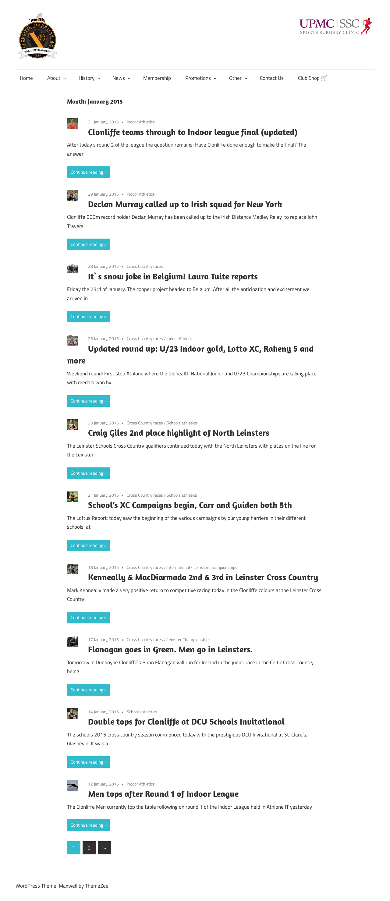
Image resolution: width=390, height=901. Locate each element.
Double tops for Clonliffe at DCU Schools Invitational (186, 721)
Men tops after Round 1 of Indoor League (163, 793)
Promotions (201, 78)
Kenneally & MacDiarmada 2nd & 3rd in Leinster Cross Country (203, 577)
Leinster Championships (215, 567)
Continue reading (87, 172)
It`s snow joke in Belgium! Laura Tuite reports (173, 276)
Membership (157, 78)
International (178, 567)
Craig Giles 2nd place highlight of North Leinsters (178, 432)
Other (238, 78)
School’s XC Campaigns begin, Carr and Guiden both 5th (190, 504)
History (90, 78)
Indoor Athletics (141, 122)
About (56, 78)
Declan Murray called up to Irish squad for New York (185, 204)
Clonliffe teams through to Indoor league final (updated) (193, 131)
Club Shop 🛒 (312, 78)
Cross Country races (145, 266)
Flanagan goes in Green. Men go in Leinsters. (170, 649)
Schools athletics (182, 423)
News (121, 78)
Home (26, 78)
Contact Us (272, 78)
